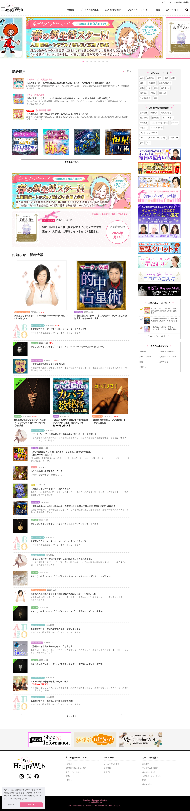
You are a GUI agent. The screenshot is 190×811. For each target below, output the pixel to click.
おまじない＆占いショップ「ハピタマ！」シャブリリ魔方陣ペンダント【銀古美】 (67, 664)
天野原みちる (166, 113)
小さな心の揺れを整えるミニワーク (47, 471)
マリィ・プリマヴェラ (148, 133)
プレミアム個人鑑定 (89, 10)
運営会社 (69, 776)
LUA (148, 143)
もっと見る (72, 716)
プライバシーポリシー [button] (18, 799)
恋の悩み (143, 93)
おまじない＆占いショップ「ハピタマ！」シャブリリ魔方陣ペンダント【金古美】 (67, 611)
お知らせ (143, 367)
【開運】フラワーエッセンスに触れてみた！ (51, 489)
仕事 (159, 78)
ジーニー (174, 123)
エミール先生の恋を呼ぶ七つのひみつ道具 (50, 681)
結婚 (173, 78)
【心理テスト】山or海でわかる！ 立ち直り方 (52, 646)
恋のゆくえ (165, 88)
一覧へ (126, 71)
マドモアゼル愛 (156, 128)
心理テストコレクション (138, 10)
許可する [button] (31, 804)
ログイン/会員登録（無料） (176, 2)
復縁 (156, 88)
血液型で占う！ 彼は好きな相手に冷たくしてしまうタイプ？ (59, 329)
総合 (155, 98)
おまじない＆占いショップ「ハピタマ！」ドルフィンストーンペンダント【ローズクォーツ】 (72, 576)
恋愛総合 (152, 83)
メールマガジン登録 (111, 764)
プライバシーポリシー (74, 772)
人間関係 (150, 78)
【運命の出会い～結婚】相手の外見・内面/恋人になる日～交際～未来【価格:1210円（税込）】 (73, 506)
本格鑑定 (70, 10)
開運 (158, 10)
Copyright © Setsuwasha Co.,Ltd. (95, 800)
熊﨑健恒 (155, 118)
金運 (166, 78)
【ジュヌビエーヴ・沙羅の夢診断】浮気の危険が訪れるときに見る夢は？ (63, 434)
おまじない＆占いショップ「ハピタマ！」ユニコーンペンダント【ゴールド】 (65, 524)
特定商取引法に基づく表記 (76, 768)
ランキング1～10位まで (159, 336)
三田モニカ (173, 138)
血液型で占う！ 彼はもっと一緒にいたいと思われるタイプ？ (59, 541)
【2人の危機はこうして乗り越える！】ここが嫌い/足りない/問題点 (61, 452)
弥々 (142, 143)
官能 (142, 88)
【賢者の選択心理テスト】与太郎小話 (48, 364)
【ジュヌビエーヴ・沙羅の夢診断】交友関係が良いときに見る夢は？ (62, 559)
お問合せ (69, 780)
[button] (83, 61)
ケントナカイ (168, 118)
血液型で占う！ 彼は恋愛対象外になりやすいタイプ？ (56, 629)
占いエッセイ (172, 10)
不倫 (149, 88)
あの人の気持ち (165, 83)
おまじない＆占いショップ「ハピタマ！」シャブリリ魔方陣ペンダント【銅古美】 (30, 423)
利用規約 (69, 764)
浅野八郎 (154, 113)
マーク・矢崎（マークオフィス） (153, 138)
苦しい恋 (162, 93)
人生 (142, 78)
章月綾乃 (143, 123)
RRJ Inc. (99, 802)
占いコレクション (113, 10)
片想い (153, 93)
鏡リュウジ (144, 118)
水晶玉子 (143, 128)
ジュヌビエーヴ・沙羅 (159, 123)
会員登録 (107, 768)
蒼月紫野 (143, 113)
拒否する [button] (11, 804)
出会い (142, 83)
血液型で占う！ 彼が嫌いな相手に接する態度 (52, 701)
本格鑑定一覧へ (72, 162)
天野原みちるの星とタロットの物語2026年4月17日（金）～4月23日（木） (64, 594)
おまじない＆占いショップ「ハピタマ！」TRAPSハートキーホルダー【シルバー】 (68, 347)
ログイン (107, 772)
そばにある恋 (145, 98)
